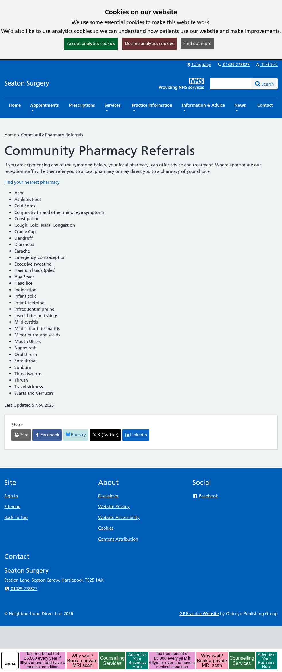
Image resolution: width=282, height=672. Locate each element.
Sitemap (12, 506)
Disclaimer (108, 496)
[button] (45, 108)
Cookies (105, 528)
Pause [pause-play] (10, 664)
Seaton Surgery (26, 83)
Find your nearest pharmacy (32, 182)
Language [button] (198, 64)
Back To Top (16, 517)
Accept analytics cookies (91, 43)
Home (10, 135)
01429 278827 (233, 64)
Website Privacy (114, 506)
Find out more (197, 43)
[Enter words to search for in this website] (231, 83)
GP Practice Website (199, 613)
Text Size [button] (266, 64)
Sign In (11, 496)
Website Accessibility (119, 517)
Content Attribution (118, 539)
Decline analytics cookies (149, 43)
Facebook (205, 496)
